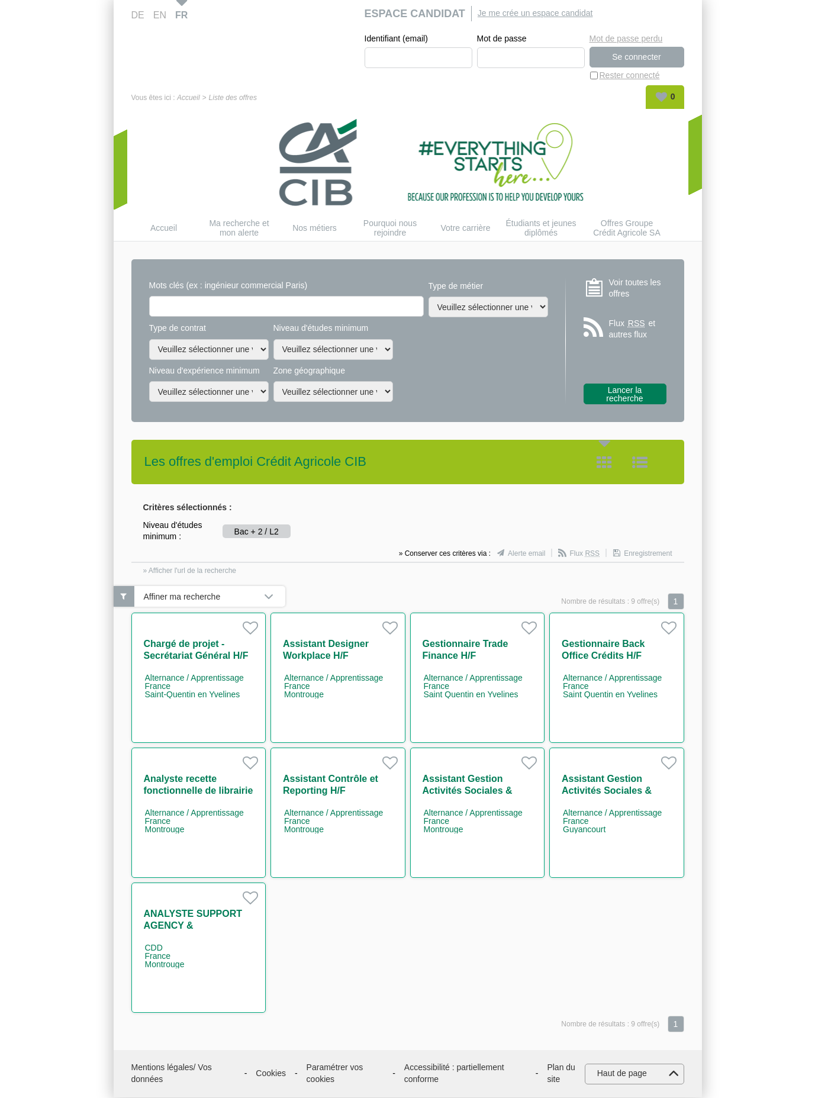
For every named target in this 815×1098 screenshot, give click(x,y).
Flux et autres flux (632, 329)
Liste (640, 463)
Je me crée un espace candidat (535, 13)
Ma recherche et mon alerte (239, 228)
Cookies (271, 1073)
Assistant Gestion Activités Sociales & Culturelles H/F (468, 791)
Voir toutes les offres (635, 288)
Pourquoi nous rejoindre (390, 228)
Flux (584, 554)
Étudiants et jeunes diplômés (540, 228)
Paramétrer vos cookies (335, 1073)
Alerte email (526, 554)
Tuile (604, 463)
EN (159, 15)
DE (137, 15)
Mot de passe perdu (626, 38)
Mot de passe (502, 39)
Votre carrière (465, 228)
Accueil (188, 98)
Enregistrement (648, 554)
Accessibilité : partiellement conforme (454, 1073)
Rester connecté (630, 76)
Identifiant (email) (396, 39)
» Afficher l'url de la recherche (190, 571)
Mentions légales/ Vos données (171, 1073)
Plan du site (561, 1073)
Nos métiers (314, 228)
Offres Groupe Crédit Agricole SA (627, 228)
